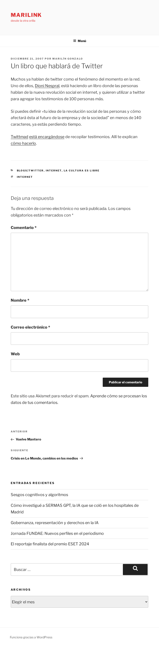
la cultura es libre (82, 170)
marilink (26, 15)
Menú (79, 41)
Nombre (20, 300)
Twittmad (19, 136)
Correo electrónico (30, 327)
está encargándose (46, 136)
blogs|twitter (30, 170)
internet (54, 170)
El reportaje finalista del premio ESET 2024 (50, 544)
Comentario (24, 227)
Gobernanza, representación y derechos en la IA (55, 522)
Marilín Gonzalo (67, 58)
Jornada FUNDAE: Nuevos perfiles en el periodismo (57, 533)
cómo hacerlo (23, 143)
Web (15, 354)
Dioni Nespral (47, 85)
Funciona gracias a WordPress (31, 637)
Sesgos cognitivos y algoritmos (39, 494)
